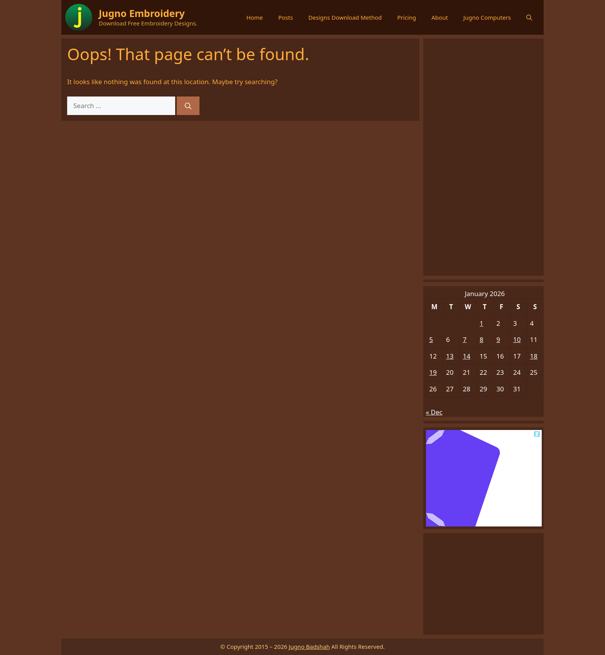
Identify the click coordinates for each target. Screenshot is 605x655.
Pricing (406, 17)
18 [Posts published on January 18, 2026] (533, 356)
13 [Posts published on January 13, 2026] (449, 356)
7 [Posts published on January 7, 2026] (465, 339)
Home (255, 17)
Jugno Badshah (309, 646)
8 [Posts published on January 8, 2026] (481, 339)
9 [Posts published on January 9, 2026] (498, 339)
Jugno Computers (487, 17)
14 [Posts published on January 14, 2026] (466, 356)
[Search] (188, 105)
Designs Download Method (345, 17)
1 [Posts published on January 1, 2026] (481, 323)
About (439, 17)
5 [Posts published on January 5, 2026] (431, 339)
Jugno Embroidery (142, 13)
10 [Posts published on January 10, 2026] (517, 339)
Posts (285, 17)
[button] (529, 17)
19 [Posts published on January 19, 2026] (433, 372)
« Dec (434, 412)
